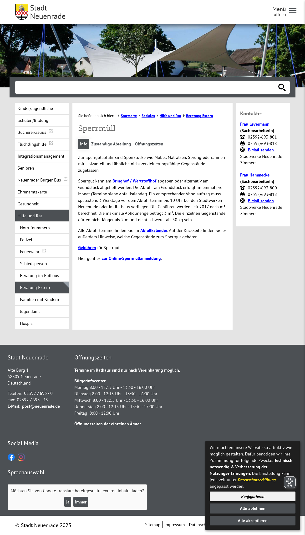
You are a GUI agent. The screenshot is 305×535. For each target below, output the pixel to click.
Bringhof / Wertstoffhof (134, 181)
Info (83, 144)
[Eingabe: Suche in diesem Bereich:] (147, 87)
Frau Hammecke (254, 175)
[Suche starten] (282, 87)
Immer (80, 502)
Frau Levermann (254, 124)
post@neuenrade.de (41, 406)
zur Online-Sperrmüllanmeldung (131, 258)
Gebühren (87, 247)
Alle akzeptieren (253, 520)
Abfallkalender (153, 230)
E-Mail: (14, 406)
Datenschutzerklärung (257, 479)
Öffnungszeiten (149, 144)
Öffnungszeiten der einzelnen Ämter (107, 424)
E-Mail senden (261, 150)
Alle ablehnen (252, 508)
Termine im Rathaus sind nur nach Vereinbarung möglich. (127, 370)
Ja (68, 502)
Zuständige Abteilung (111, 144)
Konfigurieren (252, 496)
